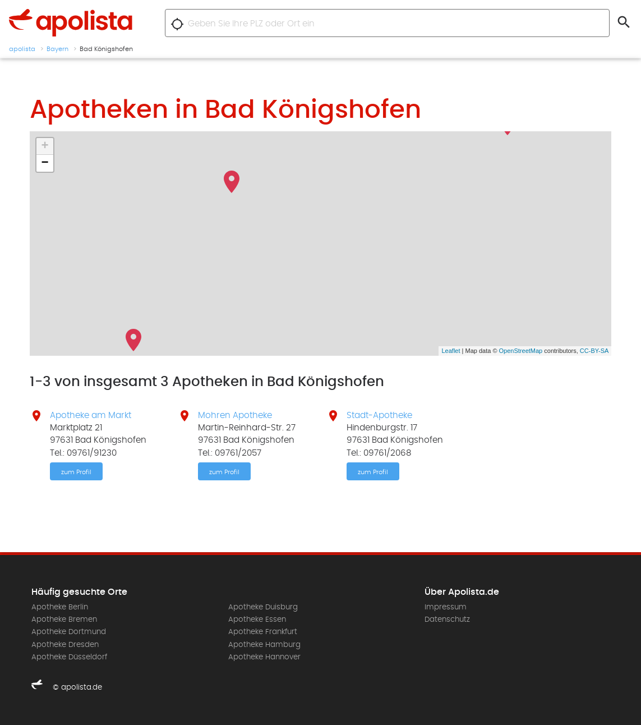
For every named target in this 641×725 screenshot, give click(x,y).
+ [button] (44, 146)
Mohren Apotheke (235, 415)
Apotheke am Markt (90, 415)
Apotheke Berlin (59, 607)
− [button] (44, 163)
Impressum (446, 607)
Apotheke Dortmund (68, 632)
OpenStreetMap (521, 350)
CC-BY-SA (594, 350)
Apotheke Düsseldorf (69, 657)
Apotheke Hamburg (264, 645)
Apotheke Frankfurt (262, 632)
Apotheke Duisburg (263, 607)
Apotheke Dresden (65, 645)
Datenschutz (447, 619)
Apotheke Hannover (264, 657)
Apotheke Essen (257, 619)
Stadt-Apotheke (379, 415)
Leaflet (450, 350)
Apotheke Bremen (64, 619)
